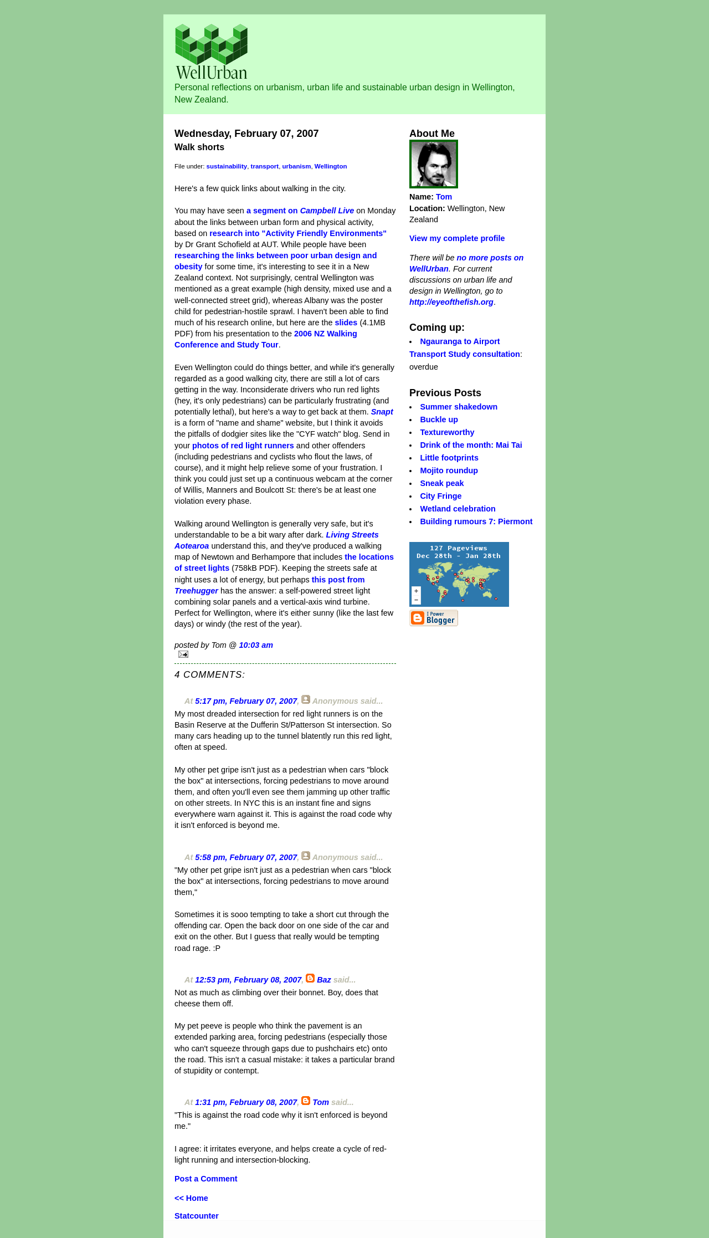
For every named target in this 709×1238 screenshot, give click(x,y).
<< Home (191, 1198)
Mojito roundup (449, 470)
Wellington (331, 166)
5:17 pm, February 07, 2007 (246, 701)
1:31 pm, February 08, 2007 (246, 1102)
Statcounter (196, 1215)
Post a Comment (206, 1178)
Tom (320, 1102)
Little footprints (449, 457)
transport (265, 166)
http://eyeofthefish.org (451, 302)
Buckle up (439, 419)
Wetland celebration (457, 508)
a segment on (300, 210)
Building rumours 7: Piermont (476, 521)
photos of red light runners (243, 445)
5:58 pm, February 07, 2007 (246, 857)
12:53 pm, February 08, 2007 (248, 979)
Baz (324, 979)
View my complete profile (457, 238)
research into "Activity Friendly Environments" (298, 233)
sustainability (227, 166)
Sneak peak (442, 483)
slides (346, 322)
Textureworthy (447, 432)
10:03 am (256, 645)
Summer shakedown (458, 406)
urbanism (296, 166)
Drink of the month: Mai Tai (471, 445)
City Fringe (440, 496)
